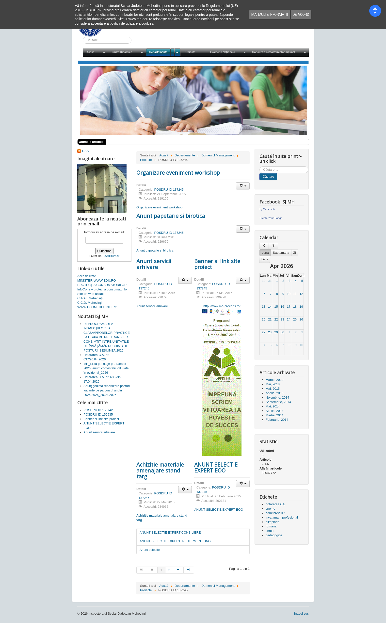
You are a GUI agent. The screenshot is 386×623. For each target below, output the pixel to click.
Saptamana (281, 252)
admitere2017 (275, 513)
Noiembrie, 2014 (277, 397)
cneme (270, 508)
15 (276, 306)
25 (295, 319)
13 (263, 306)
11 (295, 294)
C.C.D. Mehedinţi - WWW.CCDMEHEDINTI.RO (97, 305)
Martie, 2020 (274, 380)
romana (271, 526)
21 (270, 319)
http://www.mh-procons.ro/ (222, 306)
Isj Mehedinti (267, 209)
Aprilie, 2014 (274, 411)
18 (295, 306)
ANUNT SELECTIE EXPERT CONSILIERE (170, 532)
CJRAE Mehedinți (90, 298)
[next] (273, 246)
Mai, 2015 (273, 388)
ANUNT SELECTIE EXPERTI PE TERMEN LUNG (175, 541)
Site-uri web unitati (90, 294)
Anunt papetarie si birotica (170, 215)
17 (288, 306)
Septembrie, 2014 (278, 402)
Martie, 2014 (274, 415)
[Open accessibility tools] (375, 11)
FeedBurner (110, 256)
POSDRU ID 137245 (169, 189)
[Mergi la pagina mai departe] (178, 570)
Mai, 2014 (273, 406)
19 (301, 306)
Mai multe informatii (269, 15)
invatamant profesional (282, 517)
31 (270, 281)
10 (288, 294)
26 (301, 319)
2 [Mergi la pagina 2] (169, 570)
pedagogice (274, 535)
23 (282, 319)
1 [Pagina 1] (161, 570)
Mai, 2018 (273, 384)
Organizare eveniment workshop (178, 172)
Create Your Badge (270, 218)
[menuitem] (95, 52)
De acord (301, 15)
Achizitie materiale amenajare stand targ (160, 470)
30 (263, 281)
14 (270, 306)
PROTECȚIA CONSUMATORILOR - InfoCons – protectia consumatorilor (103, 287)
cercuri (270, 531)
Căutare (268, 176)
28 (270, 332)
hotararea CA (275, 504)
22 (276, 319)
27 (263, 332)
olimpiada (272, 522)
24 (288, 319)
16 (282, 306)
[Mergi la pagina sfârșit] (189, 570)
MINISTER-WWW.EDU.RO (96, 280)
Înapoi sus (301, 613)
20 (263, 319)
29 (276, 332)
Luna (265, 252)
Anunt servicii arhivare (153, 263)
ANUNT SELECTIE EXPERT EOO (216, 467)
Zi (294, 252)
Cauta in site (259, 166)
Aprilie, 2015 (274, 393)
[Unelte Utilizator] (243, 185)
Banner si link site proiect (217, 263)
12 (301, 294)
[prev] (264, 246)
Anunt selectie (150, 550)
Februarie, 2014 (277, 419)
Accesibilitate (86, 276)
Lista (264, 259)
